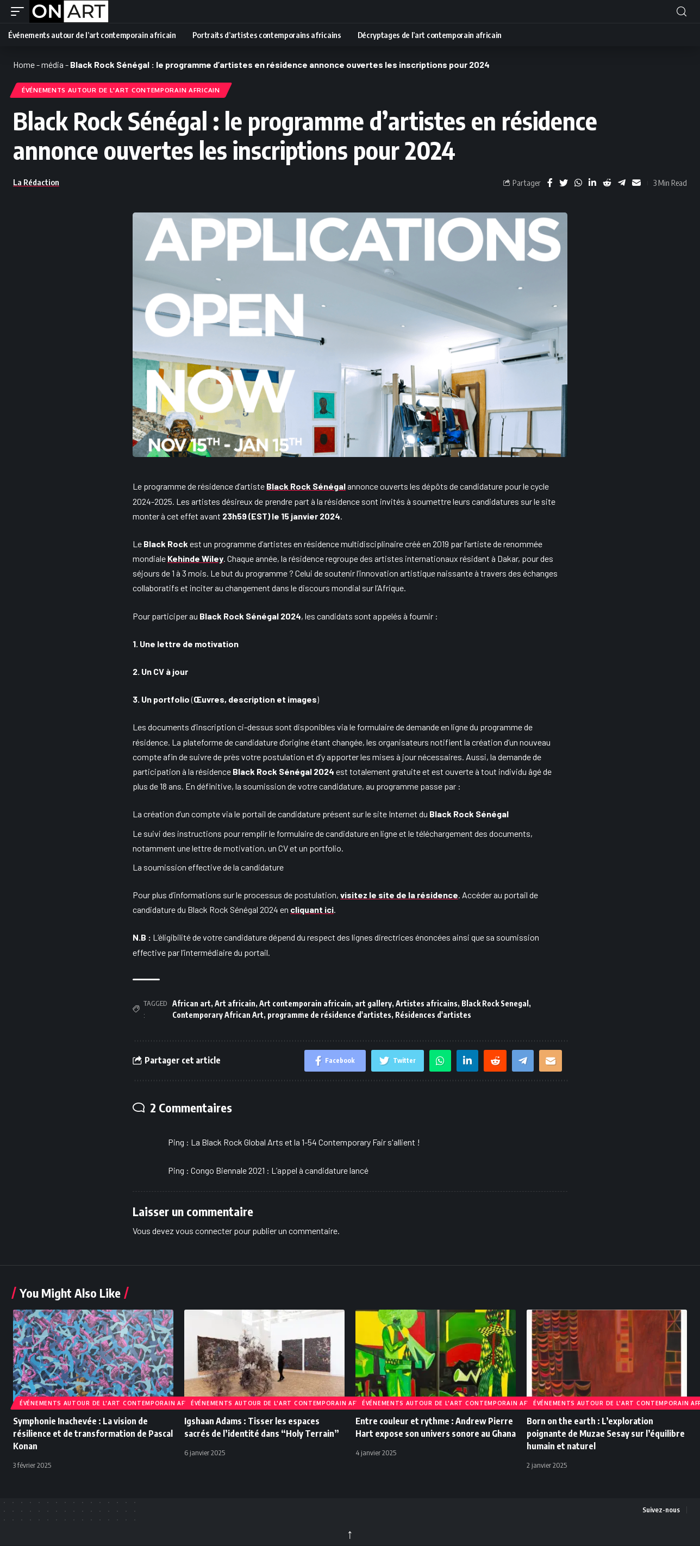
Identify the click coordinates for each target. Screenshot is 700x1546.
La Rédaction (36, 182)
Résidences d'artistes (433, 1014)
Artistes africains (427, 1003)
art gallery (373, 1003)
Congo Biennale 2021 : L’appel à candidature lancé (279, 1170)
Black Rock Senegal (495, 1003)
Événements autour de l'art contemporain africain (121, 90)
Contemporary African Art (218, 1014)
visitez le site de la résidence (399, 895)
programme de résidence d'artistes (329, 1014)
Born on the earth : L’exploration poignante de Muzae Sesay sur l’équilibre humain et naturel (606, 1433)
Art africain (235, 1003)
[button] (20, 11)
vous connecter (204, 1230)
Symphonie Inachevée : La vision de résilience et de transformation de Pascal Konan (93, 1433)
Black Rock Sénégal (306, 486)
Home (24, 64)
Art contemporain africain (305, 1003)
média (52, 64)
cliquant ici (312, 909)
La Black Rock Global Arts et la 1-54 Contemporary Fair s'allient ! (305, 1142)
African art (191, 1003)
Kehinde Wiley (195, 558)
